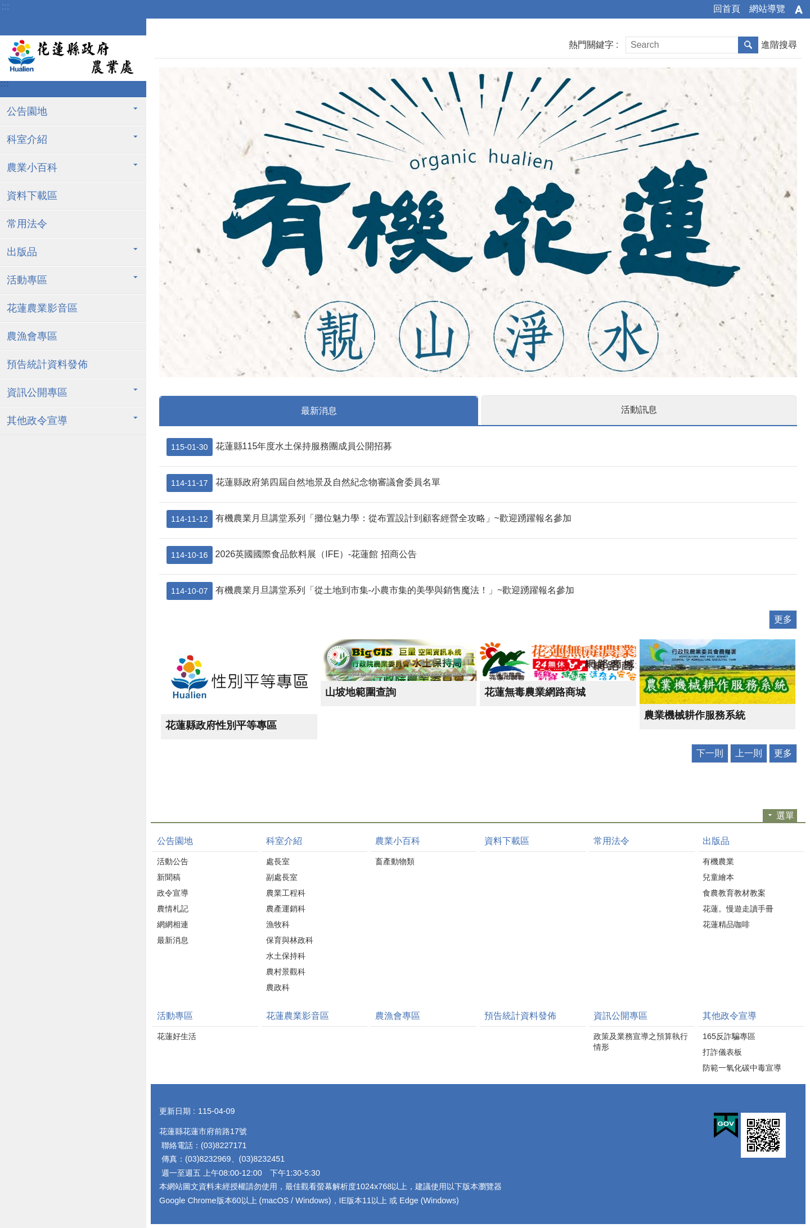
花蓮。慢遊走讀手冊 (738, 908)
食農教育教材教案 (734, 892)
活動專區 (27, 280)
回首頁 (726, 8)
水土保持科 (285, 955)
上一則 (748, 752)
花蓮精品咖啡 (726, 923)
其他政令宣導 (37, 420)
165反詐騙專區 (729, 1035)
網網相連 (172, 923)
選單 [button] (785, 815)
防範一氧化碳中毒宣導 (742, 1067)
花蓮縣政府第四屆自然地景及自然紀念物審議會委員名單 (303, 482)
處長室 (278, 860)
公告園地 (27, 111)
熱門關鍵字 (591, 44)
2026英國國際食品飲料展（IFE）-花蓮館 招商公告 (291, 554)
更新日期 (175, 1110)
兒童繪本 (718, 876)
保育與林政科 (289, 939)
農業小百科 (32, 167)
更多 (783, 619)
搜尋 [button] (748, 45)
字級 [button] (799, 9)
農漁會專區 (32, 336)
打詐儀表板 (722, 1051)
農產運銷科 (285, 908)
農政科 (278, 986)
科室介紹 (27, 139)
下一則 (709, 752)
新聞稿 (169, 876)
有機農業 (718, 860)
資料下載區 (32, 195)
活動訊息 (639, 409)
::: (5, 6)
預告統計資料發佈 (47, 364)
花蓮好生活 (176, 1035)
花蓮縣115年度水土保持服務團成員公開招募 (279, 446)
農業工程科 (285, 892)
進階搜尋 (779, 44)
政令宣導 (172, 892)
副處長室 (282, 876)
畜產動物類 (395, 860)
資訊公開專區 (37, 392)
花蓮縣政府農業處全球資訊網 (73, 58)
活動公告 (172, 860)
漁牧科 (278, 923)
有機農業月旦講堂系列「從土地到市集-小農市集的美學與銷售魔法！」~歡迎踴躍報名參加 (370, 590)
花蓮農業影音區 (42, 308)
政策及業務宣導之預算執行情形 (640, 1041)
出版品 (22, 252)
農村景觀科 (285, 971)
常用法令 (27, 223)
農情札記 (172, 908)
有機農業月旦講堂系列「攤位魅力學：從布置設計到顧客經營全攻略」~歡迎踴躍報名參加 (369, 518)
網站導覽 (767, 8)
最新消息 (319, 411)
